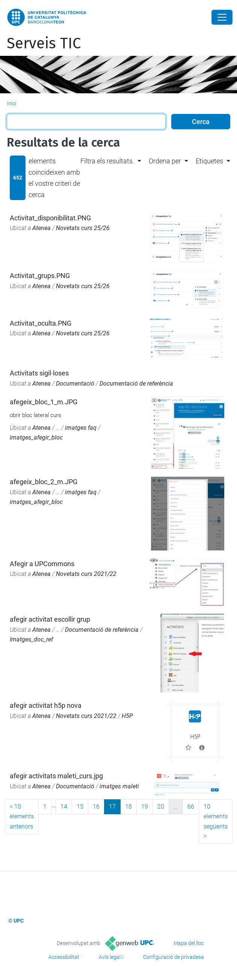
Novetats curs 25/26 (83, 228)
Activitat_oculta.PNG (40, 323)
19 (144, 806)
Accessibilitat (63, 957)
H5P (127, 715)
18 (128, 806)
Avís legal (110, 957)
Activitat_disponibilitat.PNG (50, 218)
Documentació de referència (136, 383)
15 (80, 806)
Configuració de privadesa (173, 957)
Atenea (41, 228)
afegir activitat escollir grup (50, 619)
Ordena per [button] (165, 161)
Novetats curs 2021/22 (86, 573)
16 (96, 806)
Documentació (75, 383)
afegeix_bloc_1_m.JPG (43, 402)
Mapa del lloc (189, 943)
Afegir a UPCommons (42, 564)
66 (190, 806)
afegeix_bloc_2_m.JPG (43, 482)
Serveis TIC (44, 43)
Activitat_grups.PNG (40, 276)
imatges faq (81, 427)
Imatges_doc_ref (31, 639)
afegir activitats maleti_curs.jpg (56, 776)
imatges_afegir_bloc (36, 437)
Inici (11, 103)
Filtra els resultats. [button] (107, 161)
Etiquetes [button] (209, 161)
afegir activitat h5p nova (46, 705)
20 (160, 806)
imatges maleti (119, 786)
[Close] (221, 17)
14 (63, 806)
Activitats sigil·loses (39, 373)
